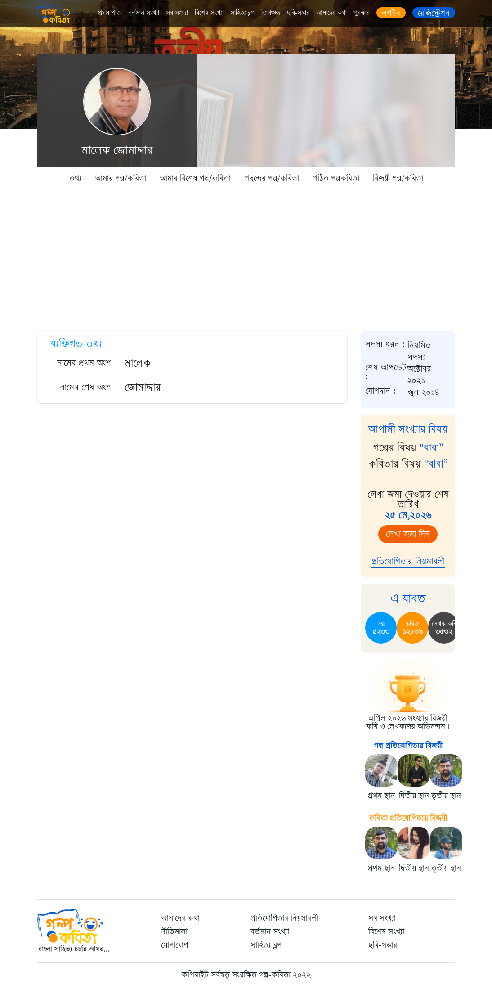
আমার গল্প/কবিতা (120, 178)
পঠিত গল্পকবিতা (336, 178)
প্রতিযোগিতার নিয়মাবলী (408, 561)
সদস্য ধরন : (385, 345)
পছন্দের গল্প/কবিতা (271, 178)
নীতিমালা (174, 931)
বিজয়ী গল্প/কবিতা (398, 178)
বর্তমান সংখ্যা (144, 13)
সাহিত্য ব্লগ (242, 13)
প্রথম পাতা (110, 13)
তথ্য (75, 178)
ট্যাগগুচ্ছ (270, 13)
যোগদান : (380, 391)
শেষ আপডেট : (385, 372)
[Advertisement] (246, 257)
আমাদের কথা (331, 13)
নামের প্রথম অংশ (84, 363)
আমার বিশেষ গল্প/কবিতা (195, 178)
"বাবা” (431, 448)
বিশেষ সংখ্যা (209, 13)
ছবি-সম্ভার (298, 13)
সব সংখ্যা (177, 13)
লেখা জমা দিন (408, 534)
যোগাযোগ (174, 945)
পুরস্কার (361, 13)
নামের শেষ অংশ (85, 387)
